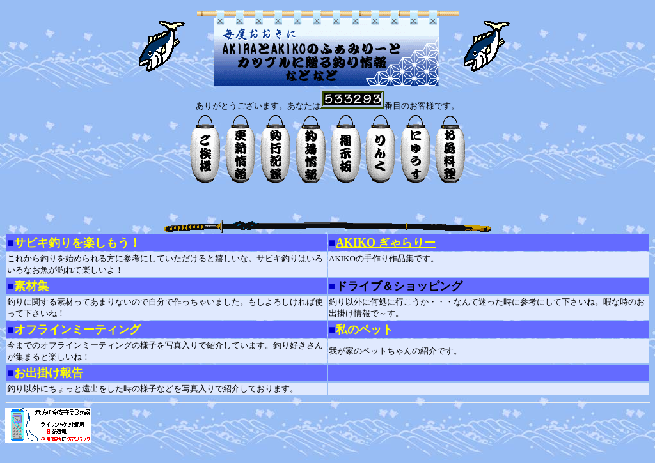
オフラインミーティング (77, 329)
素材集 (31, 286)
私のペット (364, 329)
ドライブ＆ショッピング (399, 286)
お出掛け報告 (48, 373)
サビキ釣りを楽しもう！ (77, 242)
